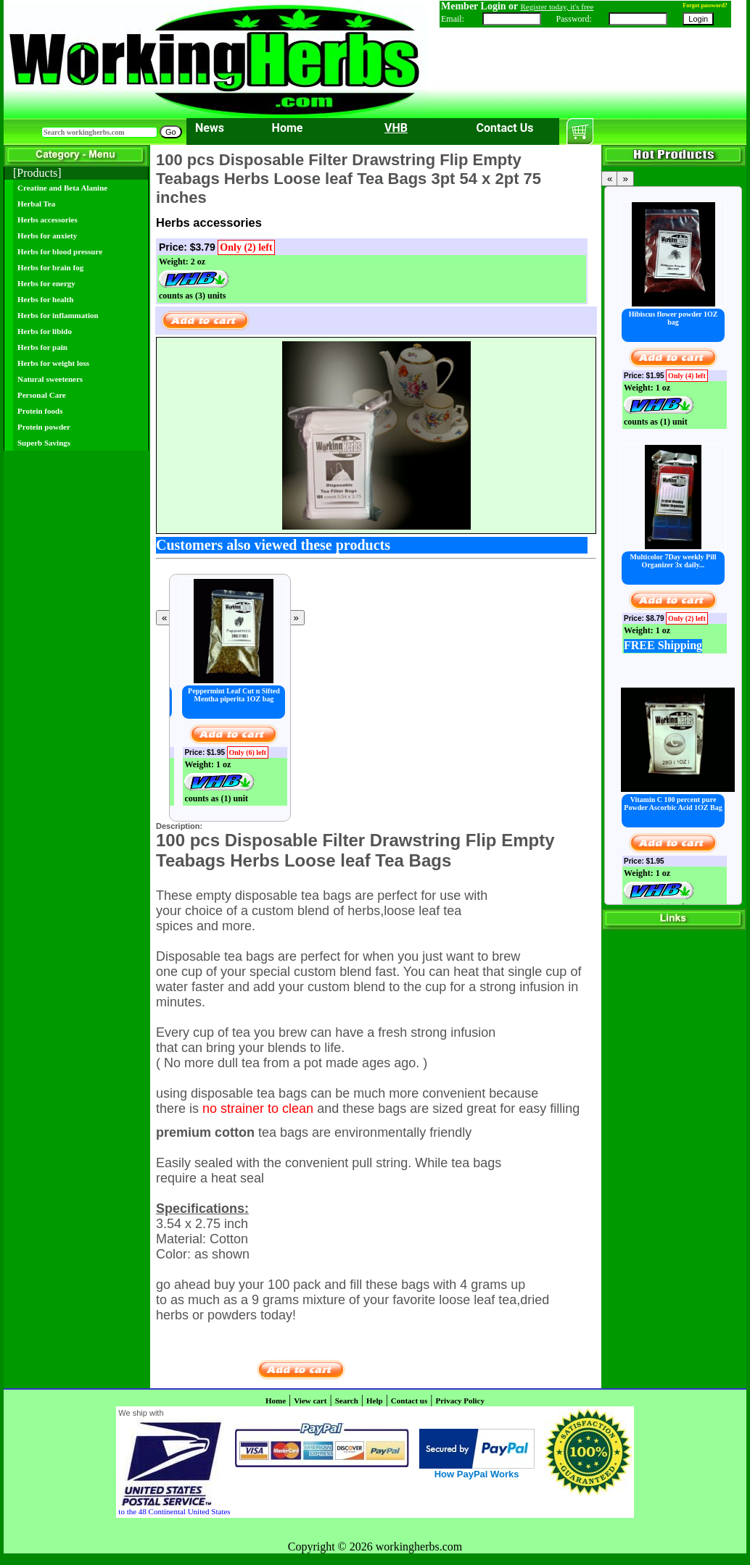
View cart (310, 1400)
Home (287, 128)
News (209, 128)
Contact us (409, 1400)
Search (346, 1400)
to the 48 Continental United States (174, 1511)
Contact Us (505, 128)
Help (374, 1400)
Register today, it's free (557, 6)
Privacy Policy (460, 1400)
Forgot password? (705, 5)
